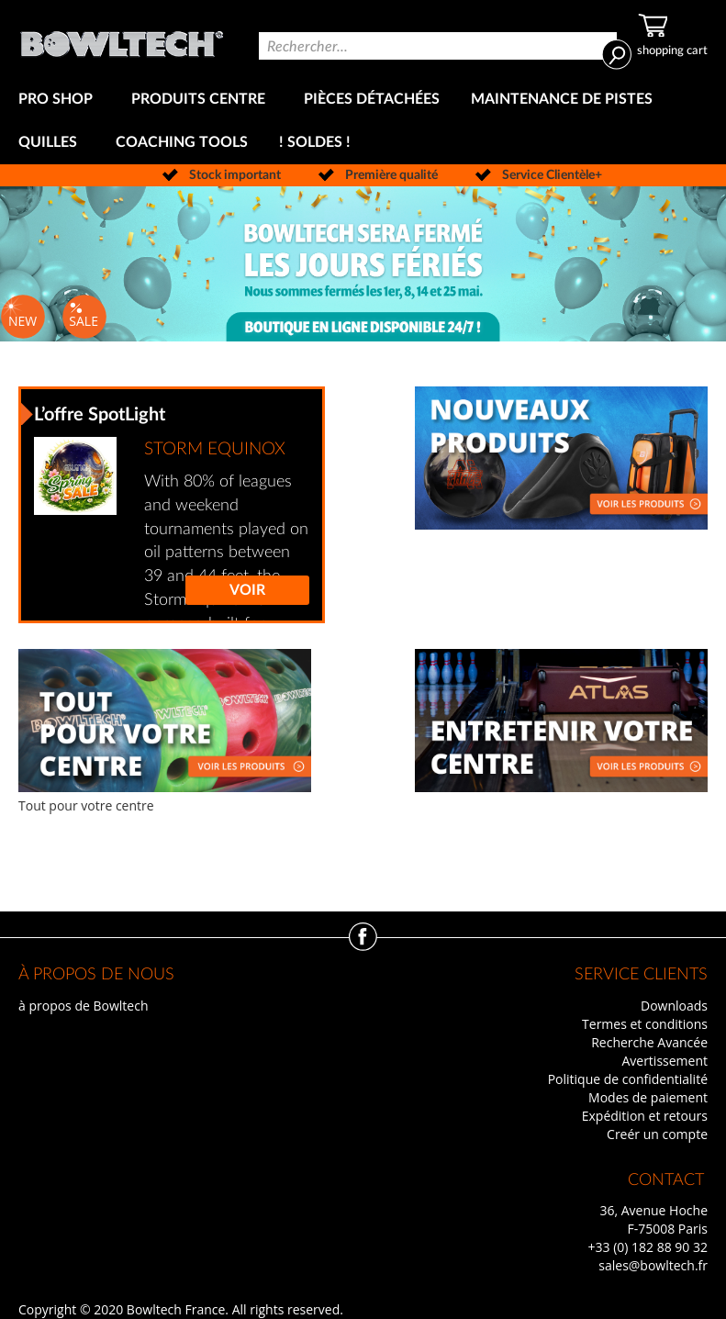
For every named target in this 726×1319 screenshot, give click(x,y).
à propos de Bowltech (83, 1005)
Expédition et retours (645, 1115)
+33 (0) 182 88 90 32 (647, 1247)
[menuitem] (59, 99)
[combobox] (438, 46)
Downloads (674, 1005)
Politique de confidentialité (628, 1079)
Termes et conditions (645, 1024)
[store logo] (121, 39)
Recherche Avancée (649, 1042)
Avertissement (664, 1060)
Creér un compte (657, 1134)
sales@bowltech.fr (653, 1265)
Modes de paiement (648, 1097)
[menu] (363, 121)
